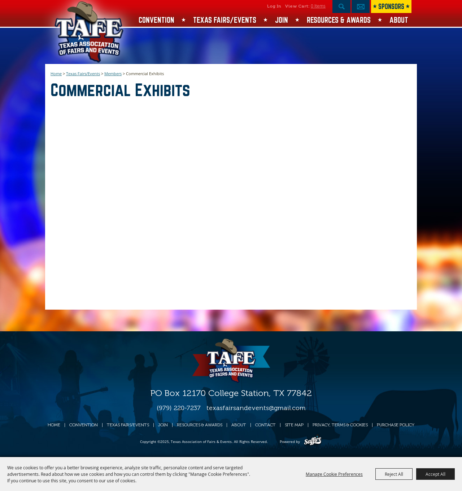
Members (113, 73)
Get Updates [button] (361, 6)
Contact (265, 424)
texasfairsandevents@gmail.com (256, 408)
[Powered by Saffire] (312, 441)
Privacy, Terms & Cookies (340, 424)
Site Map (294, 424)
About (398, 20)
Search (341, 6)
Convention (156, 20)
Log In (274, 6)
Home (56, 73)
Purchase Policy (395, 424)
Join (281, 20)
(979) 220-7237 (179, 408)
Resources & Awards (339, 20)
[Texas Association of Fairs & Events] (90, 32)
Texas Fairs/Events (224, 20)
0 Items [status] (318, 6)
